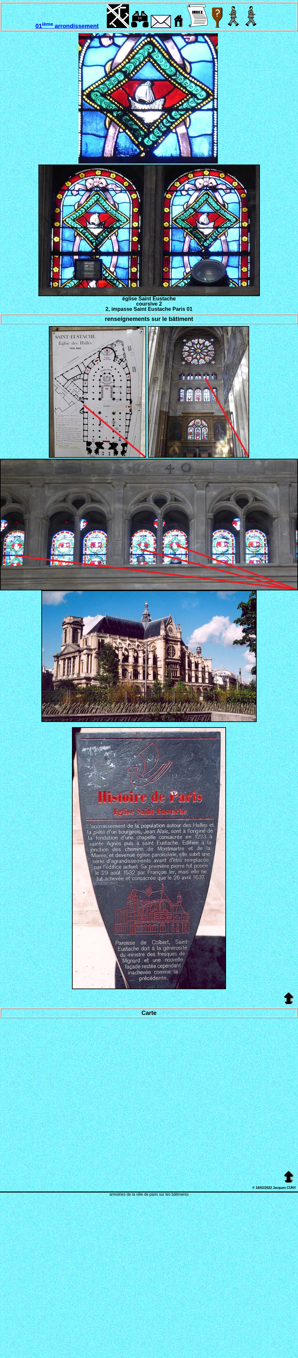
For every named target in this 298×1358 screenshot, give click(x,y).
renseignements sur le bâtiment (149, 319)
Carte (148, 1013)
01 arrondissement (67, 26)
